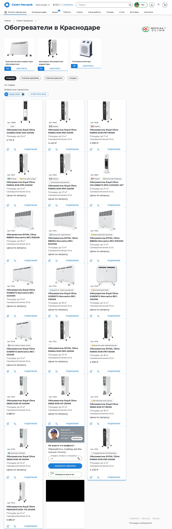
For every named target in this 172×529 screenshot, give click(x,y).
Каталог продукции (15, 12)
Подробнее (30, 149)
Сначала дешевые (31, 78)
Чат (139, 4)
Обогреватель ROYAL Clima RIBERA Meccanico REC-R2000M (63, 241)
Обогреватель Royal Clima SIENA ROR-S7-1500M (104, 405)
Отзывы (110, 12)
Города (155, 518)
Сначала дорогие (55, 78)
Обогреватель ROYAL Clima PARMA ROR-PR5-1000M (104, 458)
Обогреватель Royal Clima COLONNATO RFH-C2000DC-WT (107, 183)
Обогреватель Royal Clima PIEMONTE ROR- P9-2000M (21, 508)
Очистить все (38, 94)
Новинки (10, 78)
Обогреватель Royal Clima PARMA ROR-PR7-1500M (104, 131)
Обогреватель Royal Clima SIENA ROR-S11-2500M (62, 402)
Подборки (134, 518)
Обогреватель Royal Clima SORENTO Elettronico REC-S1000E (21, 352)
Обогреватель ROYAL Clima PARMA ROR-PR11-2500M (63, 349)
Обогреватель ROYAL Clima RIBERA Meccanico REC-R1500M (23, 236)
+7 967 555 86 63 (71, 438)
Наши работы (94, 12)
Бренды (146, 518)
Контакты (148, 12)
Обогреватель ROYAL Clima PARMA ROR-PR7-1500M (104, 350)
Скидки (75, 78)
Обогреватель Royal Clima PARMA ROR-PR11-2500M (62, 187)
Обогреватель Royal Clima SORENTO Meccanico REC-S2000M (21, 293)
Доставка (134, 12)
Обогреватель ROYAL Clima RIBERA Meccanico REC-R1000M (106, 239)
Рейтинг (67, 12)
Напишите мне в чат (62, 474)
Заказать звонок (65, 466)
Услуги (80, 12)
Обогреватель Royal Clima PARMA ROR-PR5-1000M (62, 131)
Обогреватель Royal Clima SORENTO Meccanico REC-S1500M (62, 296)
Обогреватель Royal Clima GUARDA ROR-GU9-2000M (21, 131)
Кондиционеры (39, 12)
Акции (56, 11)
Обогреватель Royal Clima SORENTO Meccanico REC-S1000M (104, 296)
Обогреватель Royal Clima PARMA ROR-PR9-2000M (21, 183)
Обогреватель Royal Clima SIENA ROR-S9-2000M (21, 402)
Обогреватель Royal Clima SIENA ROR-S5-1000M (21, 458)
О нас (122, 12)
